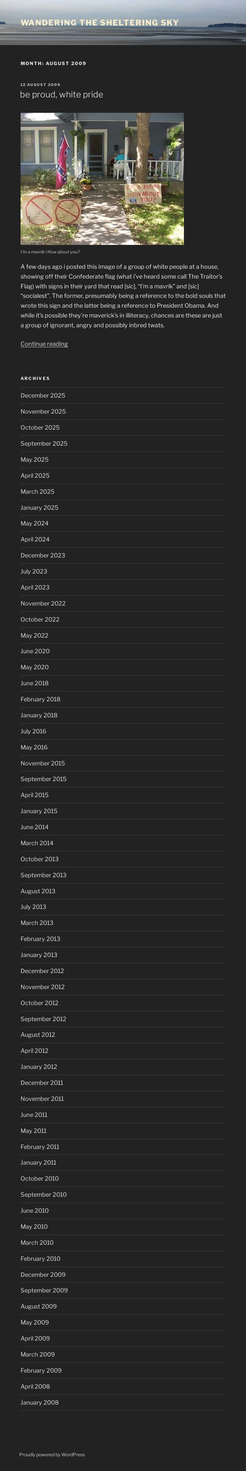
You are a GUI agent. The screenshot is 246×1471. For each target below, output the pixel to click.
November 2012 (43, 987)
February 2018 (40, 699)
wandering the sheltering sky (100, 22)
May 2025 (35, 459)
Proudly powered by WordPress (52, 1454)
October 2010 (40, 1178)
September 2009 (44, 1290)
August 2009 (39, 1306)
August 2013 (38, 891)
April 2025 (35, 475)
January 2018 (39, 715)
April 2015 (35, 795)
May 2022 (34, 635)
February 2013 (40, 938)
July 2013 (33, 906)
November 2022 (43, 603)
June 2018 (35, 683)
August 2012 (38, 1034)
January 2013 (39, 954)
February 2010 (40, 1258)
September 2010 (44, 1194)
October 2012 (39, 1003)
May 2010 (34, 1226)
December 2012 (42, 970)
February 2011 (40, 1146)
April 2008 (35, 1386)
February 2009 (41, 1370)
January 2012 (39, 1066)
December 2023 (43, 555)
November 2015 (43, 763)
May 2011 (33, 1130)
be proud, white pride (61, 94)
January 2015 (39, 811)
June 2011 (34, 1114)
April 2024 (35, 539)
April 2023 (35, 587)
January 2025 (39, 507)
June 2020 (35, 651)
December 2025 (43, 395)
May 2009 (35, 1322)
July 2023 (34, 571)
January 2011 (38, 1162)
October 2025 (40, 427)
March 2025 (38, 491)
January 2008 (40, 1402)
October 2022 (40, 619)
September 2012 (43, 1019)
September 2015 (44, 779)
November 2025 (43, 411)
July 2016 (33, 731)
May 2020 (35, 667)
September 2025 (44, 443)
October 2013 (40, 859)
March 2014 (37, 843)
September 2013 (44, 875)
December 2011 (42, 1082)
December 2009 (43, 1274)
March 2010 (37, 1242)
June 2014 (35, 827)
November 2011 (42, 1098)
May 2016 (34, 747)
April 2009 (35, 1338)
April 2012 (34, 1050)
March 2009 (38, 1354)
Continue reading (44, 343)
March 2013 (37, 922)
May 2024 (35, 523)
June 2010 (35, 1210)
